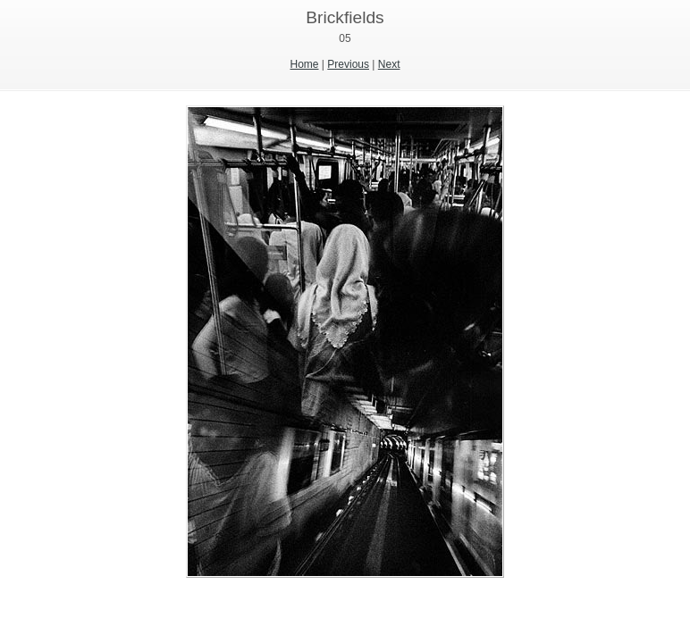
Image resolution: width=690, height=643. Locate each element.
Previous (348, 64)
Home (304, 64)
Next (389, 64)
